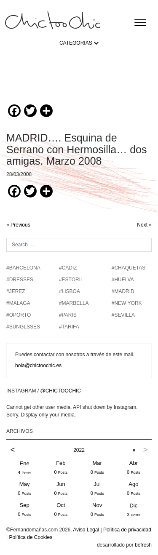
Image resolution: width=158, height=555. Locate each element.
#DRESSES (19, 280)
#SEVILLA (123, 315)
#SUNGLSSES (23, 327)
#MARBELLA (74, 303)
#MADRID (123, 291)
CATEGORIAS (75, 43)
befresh (143, 545)
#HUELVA (123, 280)
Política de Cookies (30, 537)
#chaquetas (128, 268)
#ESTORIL (71, 280)
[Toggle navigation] (140, 22)
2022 (79, 450)
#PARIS (68, 315)
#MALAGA (18, 303)
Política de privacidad (127, 530)
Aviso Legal (86, 530)
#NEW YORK (127, 303)
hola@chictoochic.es (38, 365)
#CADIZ (68, 268)
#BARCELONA (23, 268)
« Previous (18, 225)
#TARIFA (69, 327)
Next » (144, 225)
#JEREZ (15, 291)
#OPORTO (18, 315)
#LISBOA (69, 291)
